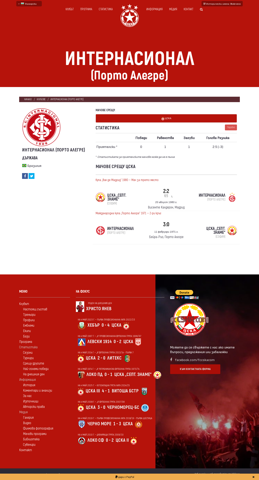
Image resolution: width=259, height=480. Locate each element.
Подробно (231, 127)
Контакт (188, 9)
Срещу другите (33, 363)
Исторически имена (222, 3)
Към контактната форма (195, 369)
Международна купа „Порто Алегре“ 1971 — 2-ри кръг (128, 213)
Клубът (70, 9)
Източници (30, 401)
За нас (27, 396)
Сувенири (29, 444)
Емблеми (28, 325)
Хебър (93, 325)
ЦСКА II (122, 440)
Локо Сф (95, 440)
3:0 (166, 224)
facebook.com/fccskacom (195, 359)
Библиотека (31, 439)
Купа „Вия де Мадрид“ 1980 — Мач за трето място (127, 180)
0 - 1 (108, 374)
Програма (86, 9)
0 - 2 (117, 341)
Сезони (28, 352)
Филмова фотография (38, 428)
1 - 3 (117, 424)
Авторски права (34, 407)
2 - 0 (101, 358)
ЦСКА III (93, 391)
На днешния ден (34, 374)
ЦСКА (166, 118)
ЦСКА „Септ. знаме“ (133, 374)
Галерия (28, 417)
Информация (154, 9)
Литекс (114, 358)
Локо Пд (95, 374)
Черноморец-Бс (123, 407)
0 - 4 (106, 325)
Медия (173, 9)
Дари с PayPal (124, 476)
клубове (41, 99)
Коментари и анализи (37, 390)
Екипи (27, 331)
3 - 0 (101, 407)
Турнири (28, 358)
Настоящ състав (35, 309)
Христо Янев (98, 309)
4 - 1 (106, 391)
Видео (27, 423)
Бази (26, 336)
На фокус (83, 291)
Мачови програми (34, 434)
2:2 (166, 193)
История (29, 385)
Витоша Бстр (125, 391)
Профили (29, 320)
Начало (28, 99)
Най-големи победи (36, 369)
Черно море (99, 424)
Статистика (106, 9)
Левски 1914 (99, 341)
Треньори (29, 315)
